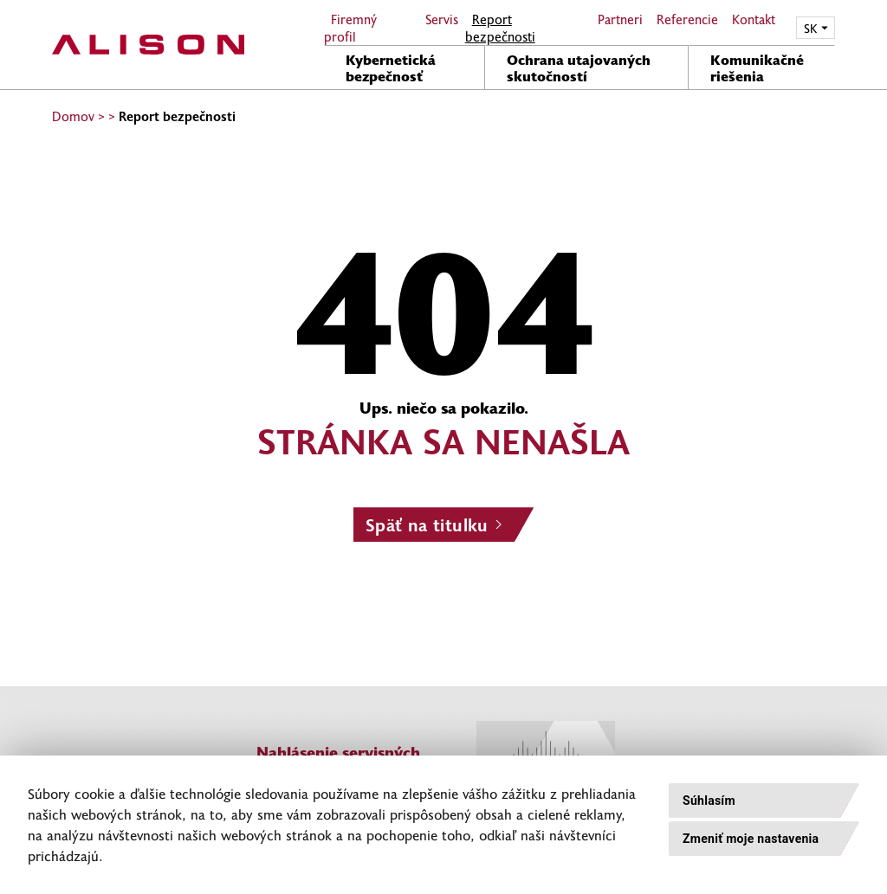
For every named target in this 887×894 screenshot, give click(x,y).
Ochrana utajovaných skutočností (579, 67)
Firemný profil (350, 27)
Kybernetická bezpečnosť (391, 67)
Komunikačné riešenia (757, 67)
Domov (73, 116)
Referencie (687, 19)
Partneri (620, 19)
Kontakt (753, 19)
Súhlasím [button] (709, 800)
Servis (441, 19)
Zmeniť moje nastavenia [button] (751, 839)
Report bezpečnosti (500, 27)
